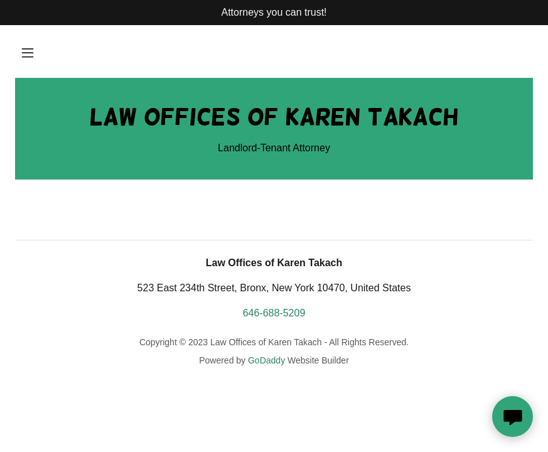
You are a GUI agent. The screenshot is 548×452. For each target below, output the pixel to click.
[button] (27, 52)
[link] (274, 121)
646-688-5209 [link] (274, 313)
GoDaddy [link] (266, 360)
